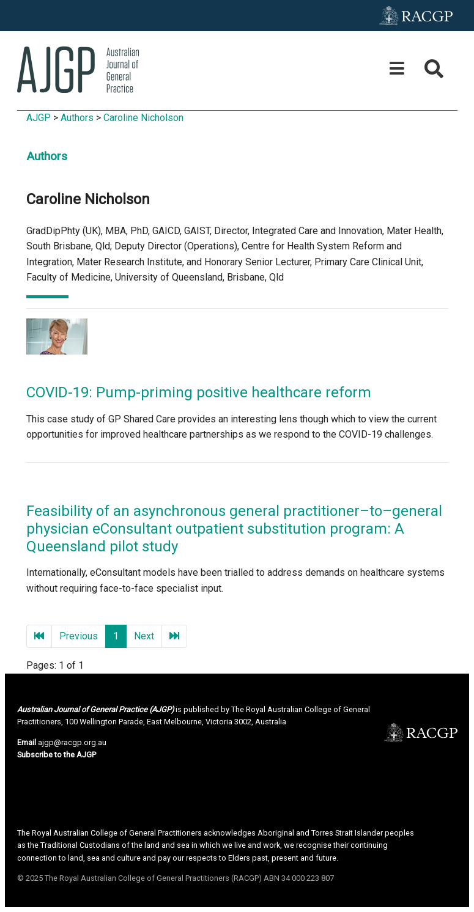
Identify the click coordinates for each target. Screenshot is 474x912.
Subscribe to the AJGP (56, 754)
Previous (78, 636)
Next (144, 636)
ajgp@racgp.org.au (72, 742)
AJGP (38, 117)
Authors (77, 117)
